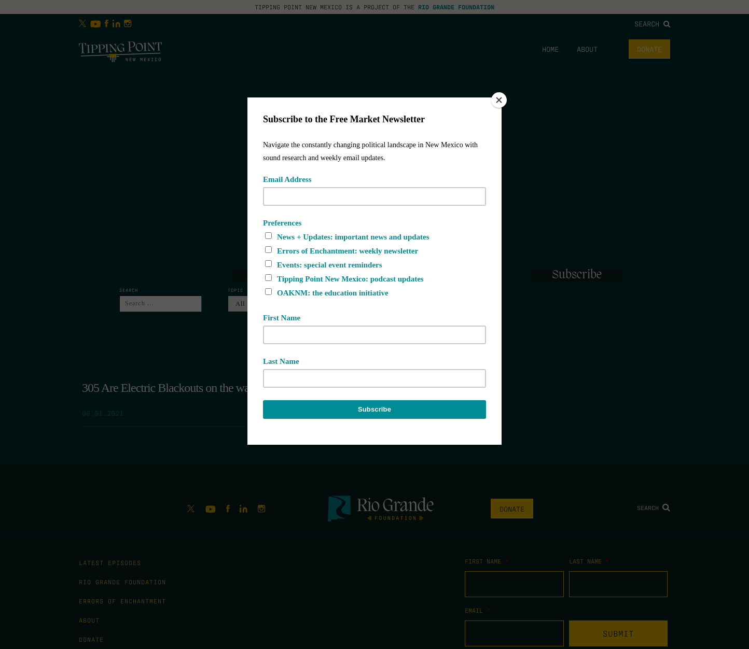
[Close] (499, 100)
